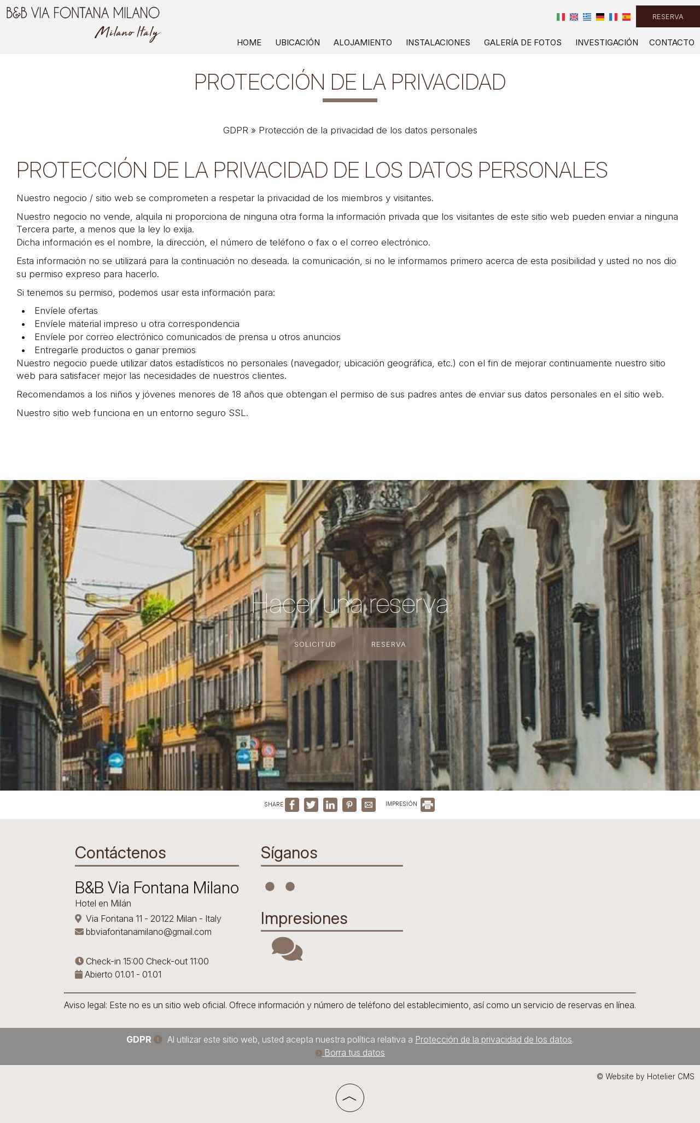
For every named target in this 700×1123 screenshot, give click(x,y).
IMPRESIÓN (410, 803)
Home (249, 42)
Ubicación (297, 42)
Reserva (668, 16)
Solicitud (315, 644)
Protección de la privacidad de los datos (493, 1039)
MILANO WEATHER (496, 882)
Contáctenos (120, 852)
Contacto (672, 42)
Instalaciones (438, 42)
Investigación (606, 42)
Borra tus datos (350, 1052)
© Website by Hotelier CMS (646, 1076)
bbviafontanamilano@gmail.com (149, 931)
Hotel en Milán (103, 903)
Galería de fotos (523, 42)
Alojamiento (363, 42)
